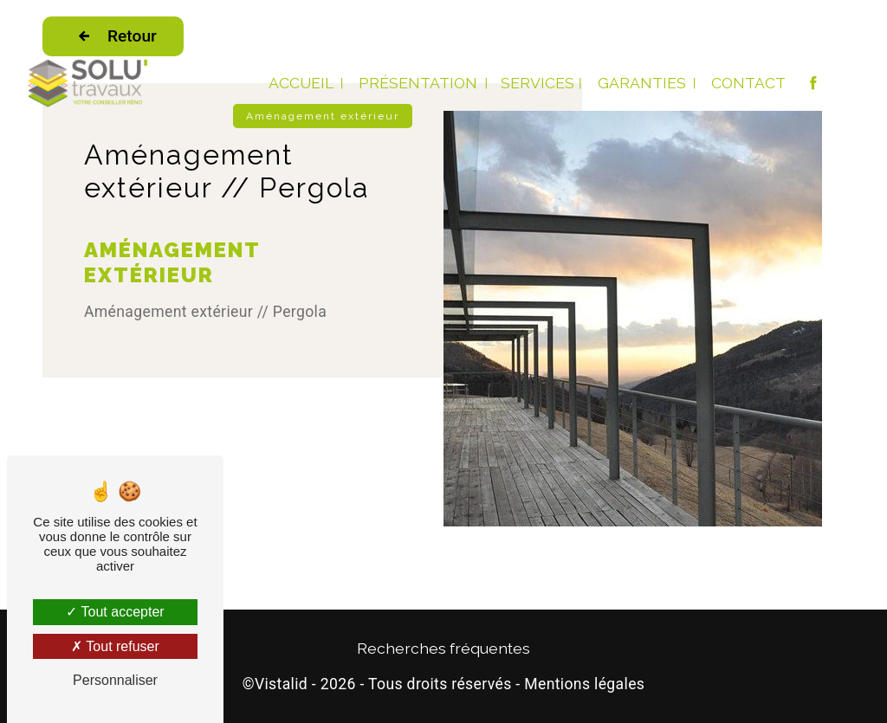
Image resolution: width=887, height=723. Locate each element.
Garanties (642, 83)
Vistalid (281, 684)
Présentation (418, 83)
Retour (113, 36)
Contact (748, 83)
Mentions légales (584, 684)
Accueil (301, 83)
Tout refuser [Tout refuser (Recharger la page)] (115, 646)
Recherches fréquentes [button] (443, 648)
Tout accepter (115, 611)
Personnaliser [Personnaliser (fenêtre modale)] (115, 680)
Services (537, 83)
